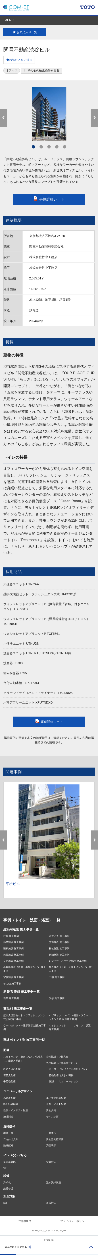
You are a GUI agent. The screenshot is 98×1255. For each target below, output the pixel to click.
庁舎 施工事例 (11, 936)
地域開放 (8, 1116)
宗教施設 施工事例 (13, 977)
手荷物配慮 (9, 1081)
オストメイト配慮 (56, 1104)
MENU (9, 20)
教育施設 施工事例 (13, 954)
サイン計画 (52, 1116)
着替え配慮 (9, 1075)
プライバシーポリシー (73, 1221)
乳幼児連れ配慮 (12, 1069)
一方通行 (51, 1133)
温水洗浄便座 (53, 1182)
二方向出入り (10, 1139)
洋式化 (7, 1182)
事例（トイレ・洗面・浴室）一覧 (31, 920)
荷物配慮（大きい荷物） (62, 1075)
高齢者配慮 (9, 1098)
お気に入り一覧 (25, 32)
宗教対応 (51, 1162)
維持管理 (8, 1188)
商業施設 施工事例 (13, 942)
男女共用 (51, 1110)
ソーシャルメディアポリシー (49, 1230)
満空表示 (51, 1145)
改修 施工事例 (56, 998)
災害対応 (51, 1203)
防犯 (5, 1203)
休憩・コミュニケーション (63, 1081)
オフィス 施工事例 (59, 936)
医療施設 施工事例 (13, 948)
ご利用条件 (24, 1221)
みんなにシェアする (16, 1247)
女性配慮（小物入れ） (58, 1056)
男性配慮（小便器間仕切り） (62, 1063)
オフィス (11, 70)
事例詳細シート (49, 199)
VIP (5, 1168)
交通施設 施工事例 (59, 942)
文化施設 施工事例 (13, 960)
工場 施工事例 (56, 977)
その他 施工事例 (12, 983)
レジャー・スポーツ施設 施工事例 (67, 960)
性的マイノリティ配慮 (15, 1110)
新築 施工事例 (11, 998)
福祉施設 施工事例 (59, 948)
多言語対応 (9, 1162)
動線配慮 (8, 1145)
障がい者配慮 (10, 1104)
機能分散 (8, 1133)
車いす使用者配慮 (56, 1098)
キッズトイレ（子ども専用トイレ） (68, 1069)
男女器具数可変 (54, 1139)
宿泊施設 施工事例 (59, 954)
